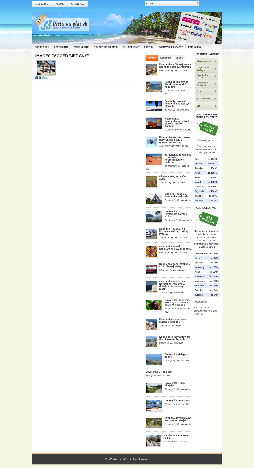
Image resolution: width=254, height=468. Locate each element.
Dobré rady (42, 47)
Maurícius (200, 186)
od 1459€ (212, 182)
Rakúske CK (195, 47)
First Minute (81, 47)
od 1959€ (214, 276)
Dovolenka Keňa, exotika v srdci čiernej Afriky (174, 265)
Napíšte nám (77, 4)
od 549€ (215, 295)
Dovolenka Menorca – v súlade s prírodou (173, 320)
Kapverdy (199, 267)
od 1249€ (214, 272)
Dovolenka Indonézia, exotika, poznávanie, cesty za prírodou (177, 302)
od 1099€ (212, 186)
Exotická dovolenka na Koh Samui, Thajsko (178, 419)
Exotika (148, 47)
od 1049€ (214, 290)
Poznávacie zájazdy (171, 47)
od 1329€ (212, 200)
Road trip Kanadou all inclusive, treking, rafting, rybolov (174, 231)
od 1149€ (212, 191)
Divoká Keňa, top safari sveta (173, 177)
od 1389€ (214, 281)
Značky (179, 58)
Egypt (198, 258)
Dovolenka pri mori (105, 47)
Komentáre (165, 58)
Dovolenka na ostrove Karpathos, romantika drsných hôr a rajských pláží (172, 285)
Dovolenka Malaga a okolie (176, 355)
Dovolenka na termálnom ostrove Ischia (176, 214)
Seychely (199, 191)
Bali (197, 159)
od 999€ (213, 196)
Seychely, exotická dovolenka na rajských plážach (178, 103)
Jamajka (199, 168)
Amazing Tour (42, 4)
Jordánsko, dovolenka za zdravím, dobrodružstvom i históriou (178, 158)
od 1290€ (214, 253)
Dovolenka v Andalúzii (159, 371)
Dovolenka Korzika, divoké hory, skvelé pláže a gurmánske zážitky (174, 140)
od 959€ (215, 262)
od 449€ (215, 258)
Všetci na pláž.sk (121, 459)
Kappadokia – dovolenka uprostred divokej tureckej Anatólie (177, 122)
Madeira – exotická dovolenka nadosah (176, 195)
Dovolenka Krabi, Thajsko (175, 384)
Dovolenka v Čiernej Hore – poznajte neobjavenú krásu (175, 65)
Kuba (197, 177)
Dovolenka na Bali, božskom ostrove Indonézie (175, 247)
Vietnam (199, 200)
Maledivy (199, 182)
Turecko (199, 295)
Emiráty (198, 163)
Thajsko (199, 196)
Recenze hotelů (201, 307)
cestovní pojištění (202, 311)
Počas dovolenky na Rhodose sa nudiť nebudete (176, 84)
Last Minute (61, 47)
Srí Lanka (199, 285)
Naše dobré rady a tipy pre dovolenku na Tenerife (174, 338)
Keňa (197, 173)
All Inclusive (131, 47)
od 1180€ (212, 177)
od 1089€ (214, 267)
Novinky (151, 58)
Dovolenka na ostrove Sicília (176, 436)
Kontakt (60, 4)
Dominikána (201, 253)
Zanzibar (199, 290)
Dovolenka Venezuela (177, 400)
